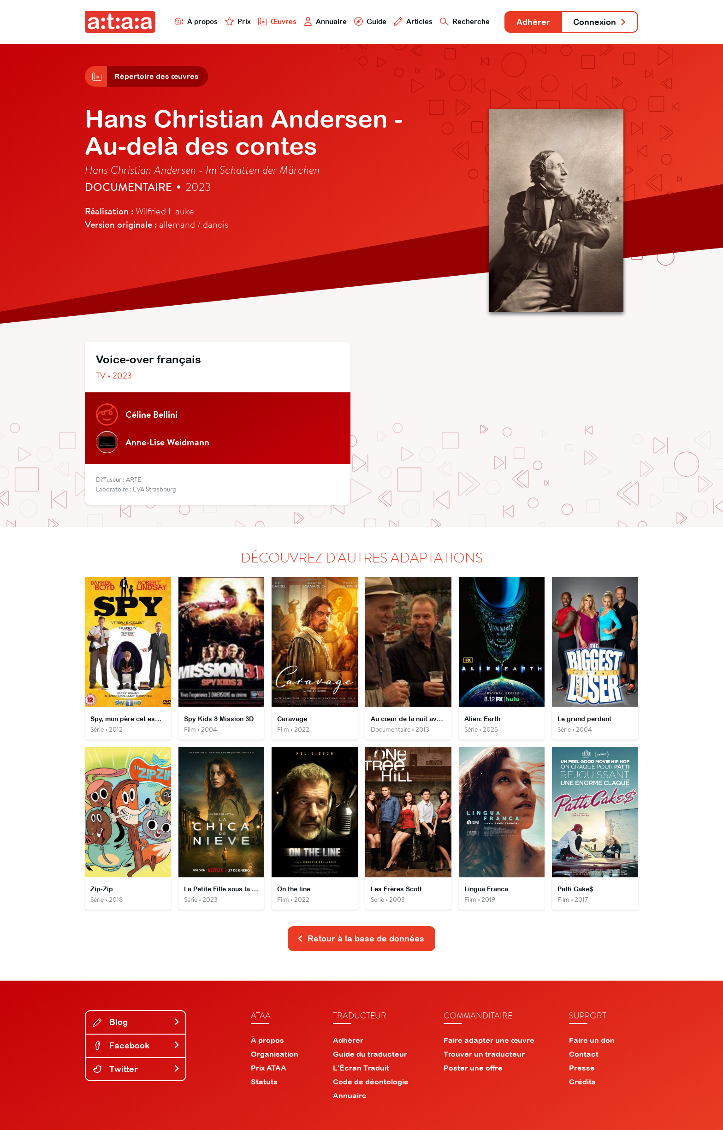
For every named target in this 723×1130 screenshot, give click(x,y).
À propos (196, 21)
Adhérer (533, 22)
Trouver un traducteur (484, 1054)
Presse (582, 1068)
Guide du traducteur (370, 1054)
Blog (136, 1022)
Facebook (136, 1045)
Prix (238, 21)
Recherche (465, 21)
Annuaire (325, 21)
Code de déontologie (371, 1081)
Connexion (600, 22)
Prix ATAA (268, 1068)
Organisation (274, 1054)
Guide (370, 21)
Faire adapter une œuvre (489, 1040)
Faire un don (592, 1040)
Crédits (582, 1081)
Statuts (264, 1081)
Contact (584, 1054)
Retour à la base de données (360, 938)
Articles (413, 21)
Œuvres (277, 21)
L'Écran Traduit (361, 1068)
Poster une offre (473, 1068)
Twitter (136, 1069)
